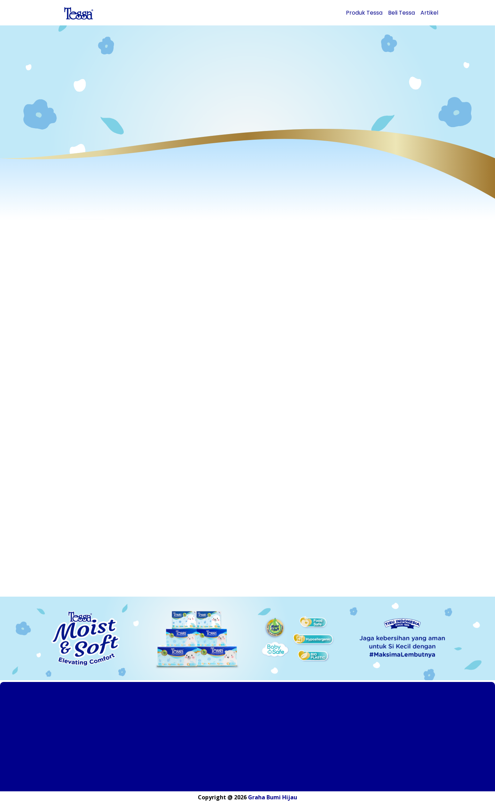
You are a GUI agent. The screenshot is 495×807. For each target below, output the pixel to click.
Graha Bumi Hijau (272, 797)
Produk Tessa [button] (364, 13)
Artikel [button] (429, 13)
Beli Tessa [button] (401, 13)
